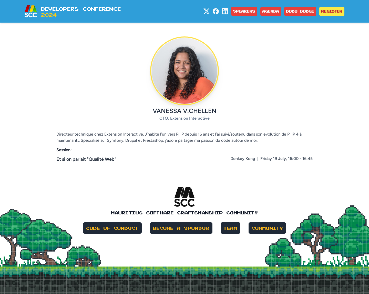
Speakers (244, 11)
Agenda (270, 11)
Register (331, 11)
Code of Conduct (112, 228)
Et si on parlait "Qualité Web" (86, 159)
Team (230, 228)
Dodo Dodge (300, 11)
